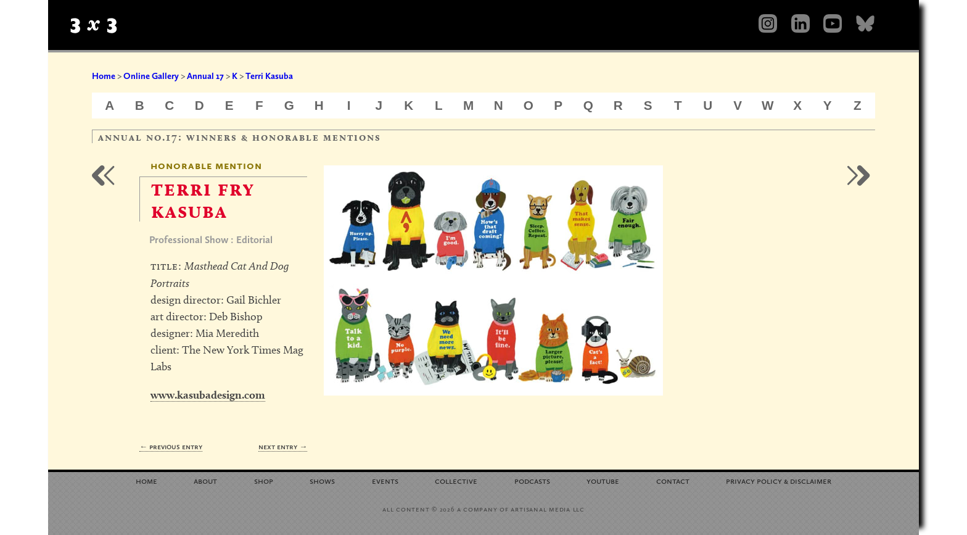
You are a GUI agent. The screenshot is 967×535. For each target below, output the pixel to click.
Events (385, 480)
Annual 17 (205, 75)
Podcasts (532, 480)
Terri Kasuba (269, 75)
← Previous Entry (170, 446)
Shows (322, 480)
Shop (263, 480)
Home (103, 75)
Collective (456, 480)
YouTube (602, 480)
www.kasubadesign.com (207, 394)
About (205, 480)
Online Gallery (151, 75)
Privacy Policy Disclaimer (778, 480)
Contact (672, 480)
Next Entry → (282, 446)
